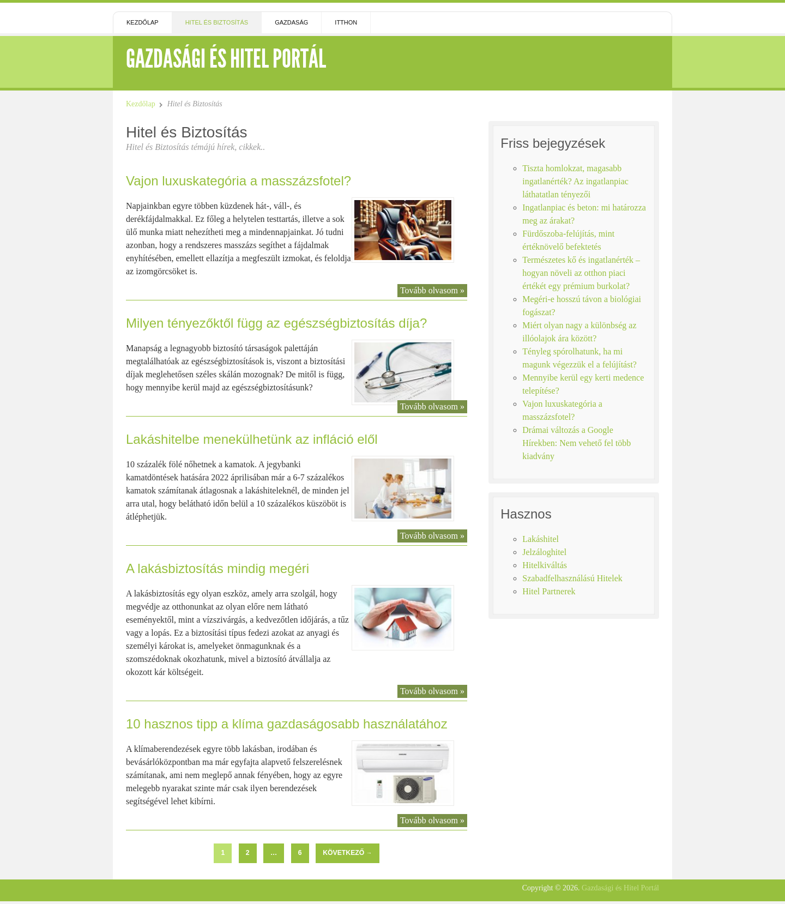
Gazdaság (291, 22)
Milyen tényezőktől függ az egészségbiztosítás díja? (276, 323)
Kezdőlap (142, 22)
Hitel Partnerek (548, 591)
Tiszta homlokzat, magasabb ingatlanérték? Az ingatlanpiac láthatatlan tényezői (575, 181)
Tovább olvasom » (432, 290)
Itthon (346, 22)
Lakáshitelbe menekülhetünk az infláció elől (252, 439)
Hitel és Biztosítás (217, 22)
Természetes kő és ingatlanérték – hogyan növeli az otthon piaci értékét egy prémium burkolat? (581, 273)
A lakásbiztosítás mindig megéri (217, 568)
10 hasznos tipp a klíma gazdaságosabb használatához (287, 723)
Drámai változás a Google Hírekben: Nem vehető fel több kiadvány (576, 443)
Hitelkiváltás (544, 565)
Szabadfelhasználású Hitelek (572, 578)
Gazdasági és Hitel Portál (226, 58)
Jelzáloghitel (544, 552)
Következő (347, 853)
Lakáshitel (540, 539)
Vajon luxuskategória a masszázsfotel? (238, 180)
